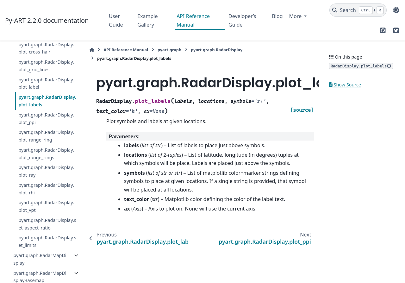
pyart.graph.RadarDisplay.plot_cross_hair (46, 48)
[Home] (92, 50)
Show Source (345, 85)
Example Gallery (147, 20)
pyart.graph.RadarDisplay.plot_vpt (46, 206)
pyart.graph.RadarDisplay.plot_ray (46, 171)
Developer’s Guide (242, 20)
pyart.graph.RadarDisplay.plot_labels (47, 101)
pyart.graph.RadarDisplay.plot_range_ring (46, 136)
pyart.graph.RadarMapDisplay (39, 259)
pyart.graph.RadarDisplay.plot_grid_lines (46, 65)
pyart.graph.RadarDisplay (216, 50)
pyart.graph (169, 50)
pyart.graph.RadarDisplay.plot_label (46, 83)
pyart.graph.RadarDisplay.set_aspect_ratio (47, 224)
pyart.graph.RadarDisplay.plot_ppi (46, 118)
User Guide (116, 20)
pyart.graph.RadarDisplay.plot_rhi (46, 189)
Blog (277, 16)
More (296, 16)
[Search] (358, 10)
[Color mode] (396, 10)
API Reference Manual (193, 20)
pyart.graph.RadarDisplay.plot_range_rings (46, 153)
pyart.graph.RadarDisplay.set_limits (47, 241)
